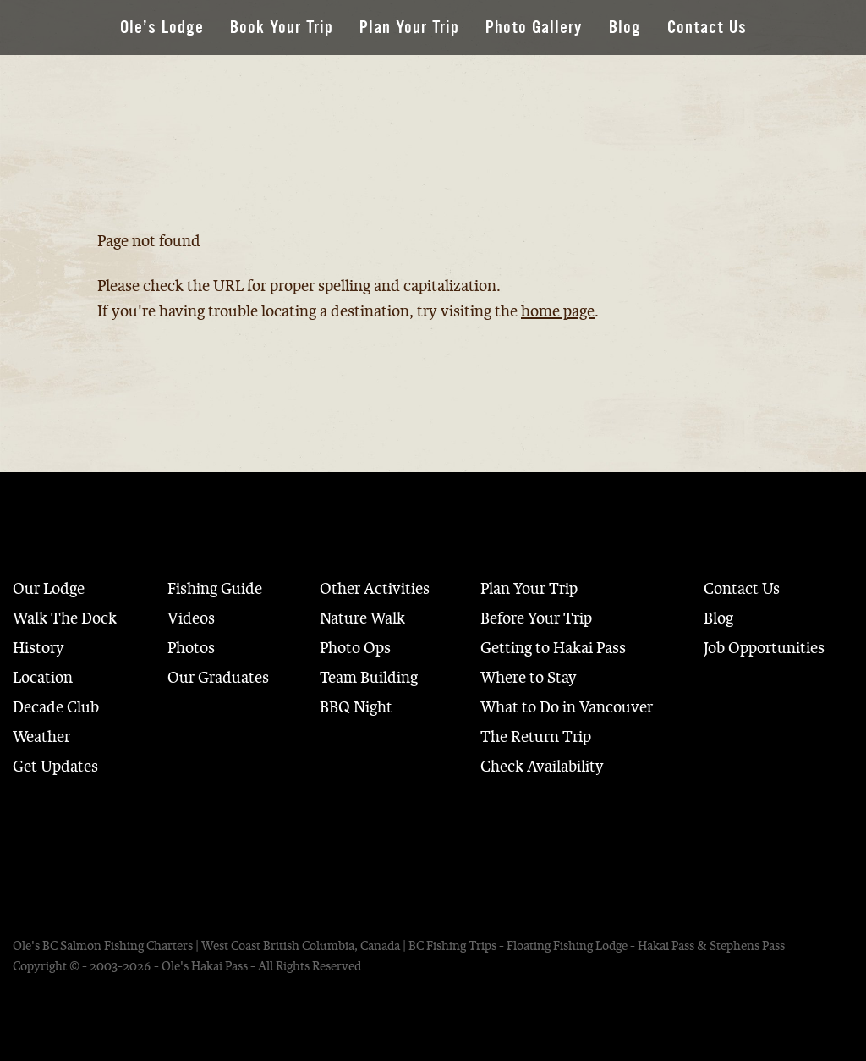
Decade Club (56, 707)
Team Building (369, 678)
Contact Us (707, 27)
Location (43, 678)
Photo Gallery (534, 27)
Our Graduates (218, 678)
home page (558, 311)
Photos (191, 648)
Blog (625, 27)
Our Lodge (49, 589)
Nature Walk (362, 618)
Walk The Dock (65, 618)
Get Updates (55, 766)
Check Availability (542, 766)
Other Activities (375, 589)
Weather (41, 737)
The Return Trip (535, 737)
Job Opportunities (764, 648)
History (38, 648)
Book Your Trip (281, 27)
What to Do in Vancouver (566, 707)
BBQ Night (356, 707)
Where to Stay (528, 678)
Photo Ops (355, 648)
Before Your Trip (536, 618)
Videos (191, 618)
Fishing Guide (214, 589)
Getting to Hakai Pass (553, 648)
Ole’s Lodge (162, 27)
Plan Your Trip (409, 27)
